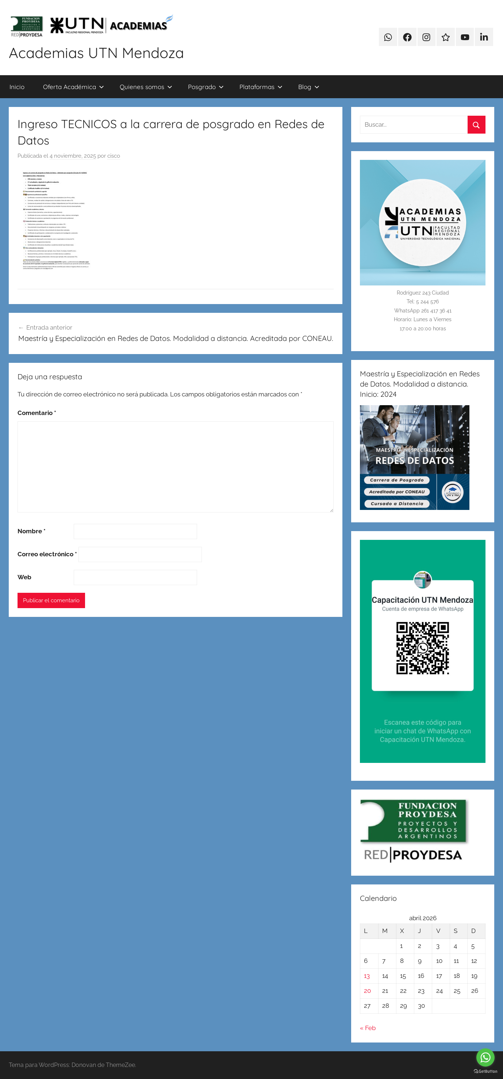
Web (24, 577)
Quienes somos (146, 87)
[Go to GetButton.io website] (485, 1071)
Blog (308, 87)
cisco (113, 156)
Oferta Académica (73, 87)
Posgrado (206, 87)
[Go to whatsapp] (485, 1057)
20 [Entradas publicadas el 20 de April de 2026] (367, 990)
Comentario (37, 412)
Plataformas (261, 87)
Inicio (16, 87)
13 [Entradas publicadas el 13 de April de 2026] (367, 975)
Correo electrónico (47, 554)
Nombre (32, 531)
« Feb (368, 1028)
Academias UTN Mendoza (96, 52)
